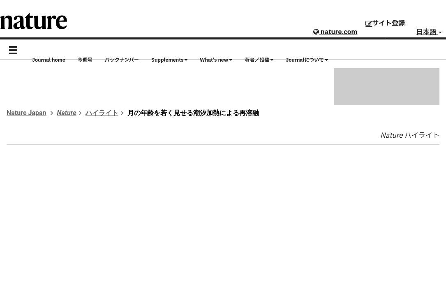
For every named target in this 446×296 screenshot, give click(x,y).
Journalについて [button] (307, 60)
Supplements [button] (169, 60)
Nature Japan (26, 113)
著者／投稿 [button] (259, 60)
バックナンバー (122, 60)
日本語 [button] (429, 32)
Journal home (48, 60)
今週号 (85, 60)
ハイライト (102, 113)
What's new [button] (216, 60)
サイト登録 (385, 23)
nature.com (335, 32)
